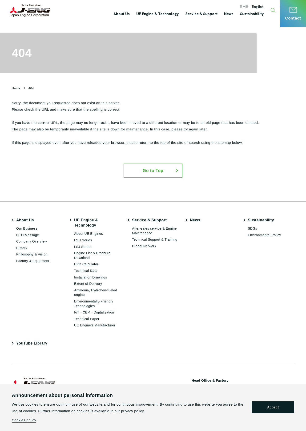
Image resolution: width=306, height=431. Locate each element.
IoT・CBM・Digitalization (94, 312)
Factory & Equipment (32, 261)
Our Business (26, 228)
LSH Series (83, 240)
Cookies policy (24, 420)
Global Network (144, 246)
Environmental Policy (264, 235)
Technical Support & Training (154, 239)
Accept (273, 407)
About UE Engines (88, 233)
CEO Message (27, 235)
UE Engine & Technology (86, 222)
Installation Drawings (90, 277)
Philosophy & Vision (32, 254)
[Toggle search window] (273, 10)
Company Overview (31, 241)
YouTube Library (31, 343)
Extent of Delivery (88, 284)
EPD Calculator (86, 264)
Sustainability (261, 220)
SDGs (252, 228)
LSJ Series (82, 247)
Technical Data (85, 271)
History (21, 248)
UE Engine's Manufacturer (94, 325)
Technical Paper (86, 319)
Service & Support (149, 220)
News (195, 220)
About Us (25, 220)
